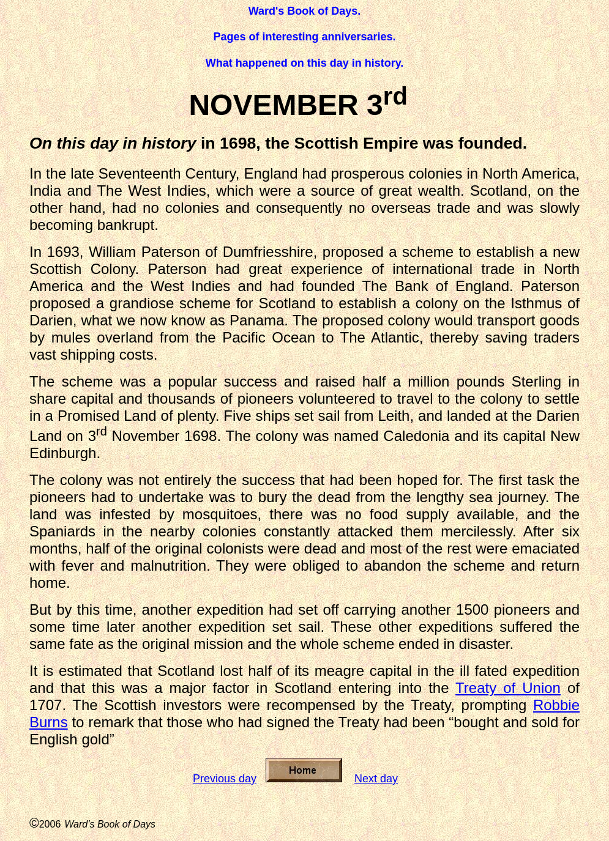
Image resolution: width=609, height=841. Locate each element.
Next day (376, 778)
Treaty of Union (508, 688)
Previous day (224, 778)
